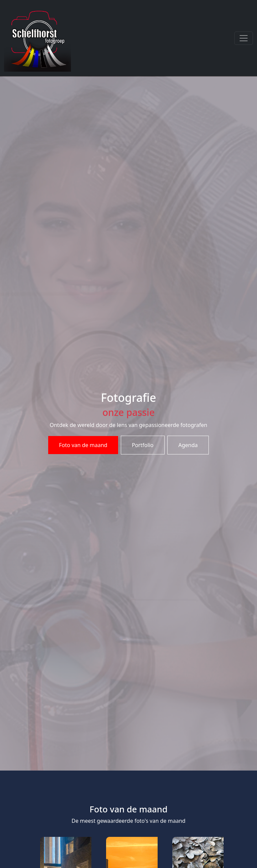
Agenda (188, 445)
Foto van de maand (83, 445)
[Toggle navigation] (243, 38)
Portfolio (143, 445)
